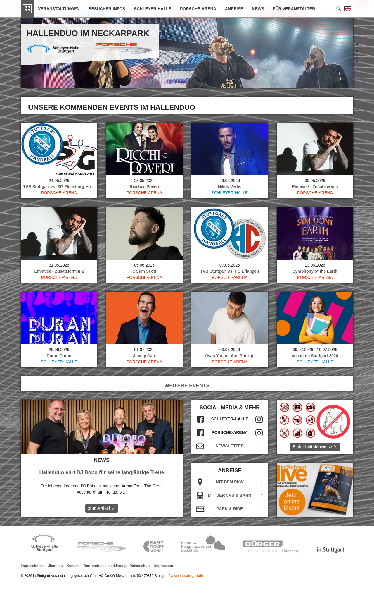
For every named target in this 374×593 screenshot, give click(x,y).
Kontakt (73, 566)
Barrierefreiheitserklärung (105, 566)
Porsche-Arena (198, 8)
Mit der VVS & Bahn (230, 495)
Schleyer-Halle (153, 8)
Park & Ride (230, 509)
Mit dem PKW (230, 482)
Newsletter (230, 446)
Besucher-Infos (107, 8)
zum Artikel (101, 508)
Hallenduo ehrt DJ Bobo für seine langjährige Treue (101, 472)
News (258, 8)
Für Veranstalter (294, 8)
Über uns (55, 566)
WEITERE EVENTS (187, 386)
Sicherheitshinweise (315, 446)
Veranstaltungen (59, 8)
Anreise (234, 8)
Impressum (163, 566)
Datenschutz (139, 566)
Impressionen (32, 566)
